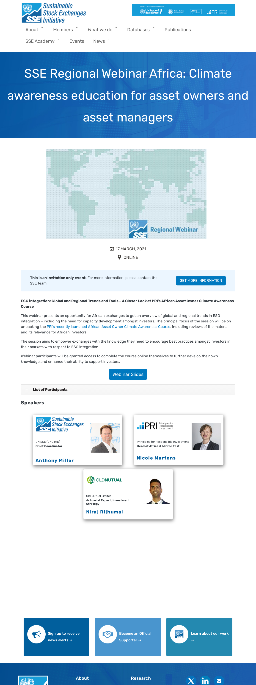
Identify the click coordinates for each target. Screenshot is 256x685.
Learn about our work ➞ (210, 636)
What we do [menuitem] (101, 31)
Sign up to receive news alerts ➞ (64, 636)
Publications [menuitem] (178, 29)
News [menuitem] (100, 42)
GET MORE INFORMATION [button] (201, 280)
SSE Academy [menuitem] (41, 42)
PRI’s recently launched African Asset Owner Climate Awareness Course (108, 326)
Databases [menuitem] (140, 31)
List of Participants (46, 391)
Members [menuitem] (64, 31)
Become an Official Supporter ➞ (135, 636)
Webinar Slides (128, 374)
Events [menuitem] (76, 41)
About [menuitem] (33, 31)
